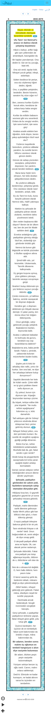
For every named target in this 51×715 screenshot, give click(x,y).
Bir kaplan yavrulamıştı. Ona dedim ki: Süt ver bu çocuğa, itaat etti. (25, 63)
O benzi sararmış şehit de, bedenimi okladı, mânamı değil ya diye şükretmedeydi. (25, 580)
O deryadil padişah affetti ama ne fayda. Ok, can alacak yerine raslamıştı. (25, 544)
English (34, 9)
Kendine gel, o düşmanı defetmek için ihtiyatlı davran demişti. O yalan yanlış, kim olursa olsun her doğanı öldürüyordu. (25, 312)
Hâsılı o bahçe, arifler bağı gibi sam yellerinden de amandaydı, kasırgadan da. (25, 53)
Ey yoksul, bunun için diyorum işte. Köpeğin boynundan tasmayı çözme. (25, 395)
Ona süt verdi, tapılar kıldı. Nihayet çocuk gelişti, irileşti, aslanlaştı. (25, 73)
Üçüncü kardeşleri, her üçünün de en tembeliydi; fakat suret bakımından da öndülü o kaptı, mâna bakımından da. (25, 632)
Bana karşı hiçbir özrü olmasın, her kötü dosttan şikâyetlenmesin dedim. (25, 176)
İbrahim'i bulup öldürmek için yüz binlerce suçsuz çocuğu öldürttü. (25, 289)
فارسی (47, 10)
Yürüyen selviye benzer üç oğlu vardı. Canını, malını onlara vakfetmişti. (25, 667)
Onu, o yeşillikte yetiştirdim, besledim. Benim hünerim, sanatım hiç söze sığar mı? (25, 92)
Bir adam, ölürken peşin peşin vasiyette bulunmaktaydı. (25, 657)
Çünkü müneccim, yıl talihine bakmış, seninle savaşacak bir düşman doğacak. (25, 299)
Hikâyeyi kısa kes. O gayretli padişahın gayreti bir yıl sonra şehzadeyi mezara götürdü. (25, 496)
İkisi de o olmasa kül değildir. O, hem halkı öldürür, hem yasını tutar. (25, 570)
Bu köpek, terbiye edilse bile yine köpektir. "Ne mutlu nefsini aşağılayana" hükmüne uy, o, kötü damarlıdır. (25, 408)
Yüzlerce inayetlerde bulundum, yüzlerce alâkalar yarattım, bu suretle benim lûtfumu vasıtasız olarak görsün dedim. (25, 150)
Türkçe (41, 9)
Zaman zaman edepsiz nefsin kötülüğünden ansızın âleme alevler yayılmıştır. (25, 473)
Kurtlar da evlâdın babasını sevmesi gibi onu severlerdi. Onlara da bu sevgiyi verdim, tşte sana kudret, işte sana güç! (25, 121)
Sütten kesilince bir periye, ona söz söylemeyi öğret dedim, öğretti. (25, 83)
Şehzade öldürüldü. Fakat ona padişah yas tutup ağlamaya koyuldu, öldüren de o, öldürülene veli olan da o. (25, 557)
